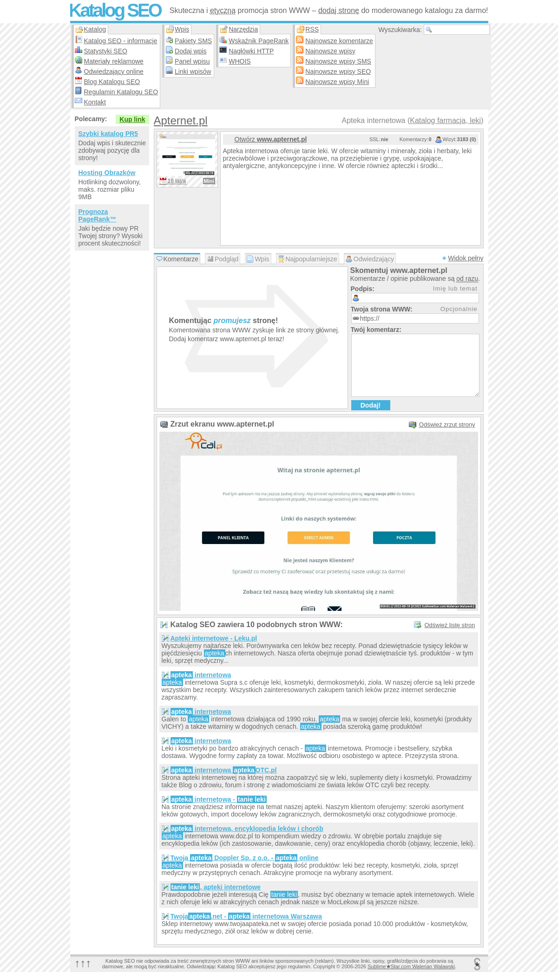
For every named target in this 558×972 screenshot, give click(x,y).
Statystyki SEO (105, 51)
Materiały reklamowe (114, 61)
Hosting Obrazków (107, 172)
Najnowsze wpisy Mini (337, 81)
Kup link (132, 119)
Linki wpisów (193, 71)
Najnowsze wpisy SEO (338, 71)
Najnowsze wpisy (330, 51)
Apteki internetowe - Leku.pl (214, 638)
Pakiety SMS (193, 41)
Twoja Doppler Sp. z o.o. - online (245, 858)
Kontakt (95, 102)
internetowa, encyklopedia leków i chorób (247, 828)
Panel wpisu (192, 61)
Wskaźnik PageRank (259, 41)
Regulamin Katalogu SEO (121, 92)
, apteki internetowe (216, 887)
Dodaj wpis (190, 51)
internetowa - (219, 799)
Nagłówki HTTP (251, 51)
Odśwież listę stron (449, 625)
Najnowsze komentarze (339, 41)
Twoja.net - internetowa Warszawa (246, 916)
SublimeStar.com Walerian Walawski (411, 966)
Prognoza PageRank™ (98, 215)
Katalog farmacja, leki (445, 120)
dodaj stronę (338, 10)
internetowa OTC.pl (224, 770)
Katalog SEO (115, 10)
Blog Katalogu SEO (112, 81)
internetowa (201, 675)
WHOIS (239, 61)
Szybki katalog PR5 (108, 133)
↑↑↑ (83, 963)
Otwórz (271, 139)
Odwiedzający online (114, 71)
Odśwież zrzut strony (447, 424)
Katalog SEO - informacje (121, 41)
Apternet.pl (181, 120)
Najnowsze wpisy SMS (338, 61)
